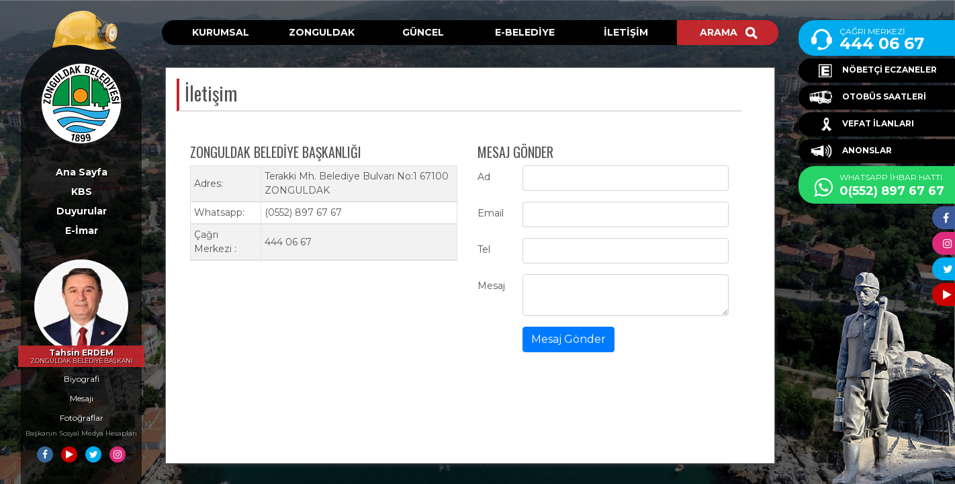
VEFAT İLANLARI (861, 124)
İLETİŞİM (626, 32)
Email (491, 213)
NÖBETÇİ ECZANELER (873, 70)
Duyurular (81, 211)
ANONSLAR (850, 151)
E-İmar (81, 231)
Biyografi (81, 379)
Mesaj (491, 286)
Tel (484, 249)
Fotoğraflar (81, 418)
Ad (484, 177)
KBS (81, 192)
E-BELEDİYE (525, 32)
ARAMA (729, 32)
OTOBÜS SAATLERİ (867, 97)
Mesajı (81, 398)
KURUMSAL (220, 32)
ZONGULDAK (322, 32)
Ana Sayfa (81, 172)
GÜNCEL (423, 32)
